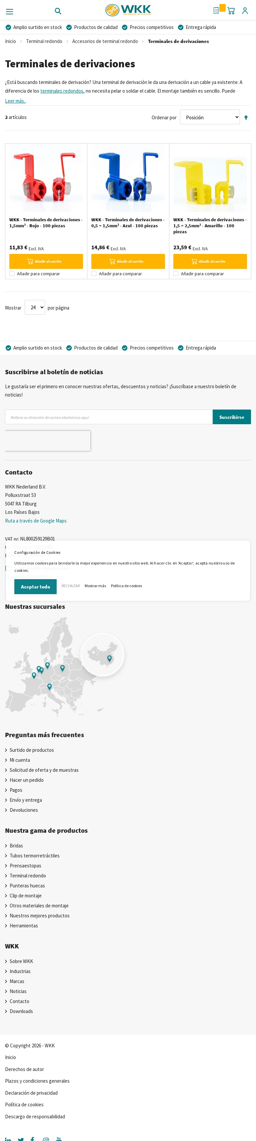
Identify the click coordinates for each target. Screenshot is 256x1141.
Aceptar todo (35, 586)
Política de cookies (126, 585)
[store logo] (128, 8)
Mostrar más (95, 585)
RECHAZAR (71, 585)
